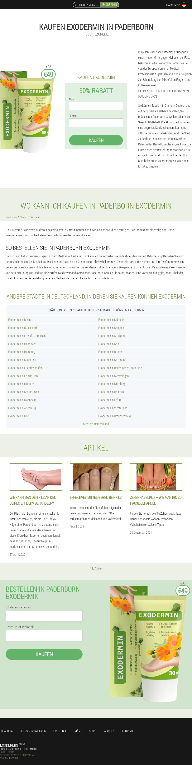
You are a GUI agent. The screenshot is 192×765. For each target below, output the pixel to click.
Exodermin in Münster (21, 384)
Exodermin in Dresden (111, 328)
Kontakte (128, 731)
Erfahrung (6, 731)
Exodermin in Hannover (22, 344)
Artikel (93, 731)
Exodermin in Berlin (19, 320)
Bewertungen (60, 731)
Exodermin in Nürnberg (112, 384)
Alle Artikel (96, 568)
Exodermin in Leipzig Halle (23, 376)
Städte (78, 731)
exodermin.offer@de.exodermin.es (18, 748)
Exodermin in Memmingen (113, 376)
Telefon (73, 116)
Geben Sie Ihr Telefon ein (20, 626)
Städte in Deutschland (96, 424)
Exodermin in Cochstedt (22, 360)
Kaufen (96, 140)
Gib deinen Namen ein (18, 607)
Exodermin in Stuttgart (111, 336)
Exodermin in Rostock (111, 392)
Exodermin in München (111, 320)
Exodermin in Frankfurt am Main (27, 336)
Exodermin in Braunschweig (114, 416)
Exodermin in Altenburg (22, 408)
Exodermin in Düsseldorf (22, 328)
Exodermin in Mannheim (22, 400)
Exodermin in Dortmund (112, 360)
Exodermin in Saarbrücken (23, 392)
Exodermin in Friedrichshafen (25, 368)
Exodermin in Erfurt (109, 400)
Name (72, 99)
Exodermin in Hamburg (21, 352)
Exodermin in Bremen (110, 352)
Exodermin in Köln (109, 344)
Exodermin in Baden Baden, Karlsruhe (120, 368)
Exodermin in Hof (18, 416)
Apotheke (110, 731)
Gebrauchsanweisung (33, 731)
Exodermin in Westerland (112, 408)
